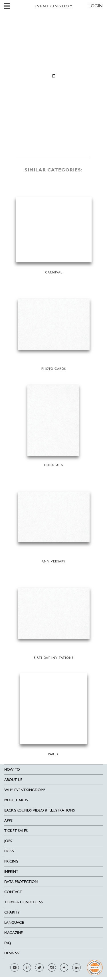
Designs (11, 953)
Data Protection (21, 882)
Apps (8, 820)
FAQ (7, 943)
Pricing (11, 861)
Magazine (13, 933)
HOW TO (12, 769)
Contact (13, 892)
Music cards (16, 800)
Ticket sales (16, 831)
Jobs (8, 841)
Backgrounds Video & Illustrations (39, 810)
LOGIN (95, 6)
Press (9, 851)
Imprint (11, 871)
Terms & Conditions (23, 902)
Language (14, 922)
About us (13, 780)
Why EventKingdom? (24, 790)
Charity (12, 912)
